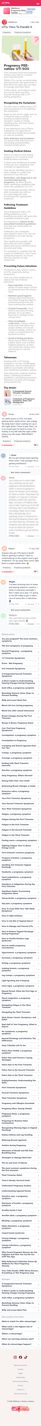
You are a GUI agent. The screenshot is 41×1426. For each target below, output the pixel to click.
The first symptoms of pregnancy (17, 646)
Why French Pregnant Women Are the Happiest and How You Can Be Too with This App (19, 1254)
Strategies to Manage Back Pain (16, 1158)
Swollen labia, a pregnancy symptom (19, 1215)
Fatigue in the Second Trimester (17, 830)
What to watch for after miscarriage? (19, 1321)
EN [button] (38, 4)
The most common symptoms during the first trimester (19, 1169)
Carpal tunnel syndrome (13, 1233)
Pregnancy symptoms (23, 32)
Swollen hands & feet (12, 1210)
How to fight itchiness (12, 916)
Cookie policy (20, 1377)
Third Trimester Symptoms (14, 1098)
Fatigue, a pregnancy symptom (16, 814)
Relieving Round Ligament (14, 1140)
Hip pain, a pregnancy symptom (17, 903)
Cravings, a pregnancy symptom (17, 758)
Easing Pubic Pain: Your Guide (16, 781)
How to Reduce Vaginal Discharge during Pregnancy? (17, 932)
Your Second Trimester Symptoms (18, 803)
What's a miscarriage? (12, 1334)
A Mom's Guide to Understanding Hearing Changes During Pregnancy (18, 682)
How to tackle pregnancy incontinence (13, 946)
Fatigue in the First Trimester (15, 824)
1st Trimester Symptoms (13, 658)
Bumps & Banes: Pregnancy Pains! (17, 723)
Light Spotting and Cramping (15, 980)
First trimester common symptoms (18, 853)
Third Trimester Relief (12, 1175)
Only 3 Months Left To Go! (14, 1045)
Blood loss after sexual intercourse (18, 711)
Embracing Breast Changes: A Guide (19, 786)
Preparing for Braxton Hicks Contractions (15, 1122)
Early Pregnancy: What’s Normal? (17, 775)
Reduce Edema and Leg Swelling (17, 1135)
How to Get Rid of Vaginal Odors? (17, 921)
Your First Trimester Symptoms (16, 798)
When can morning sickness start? (18, 1339)
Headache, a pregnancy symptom (17, 872)
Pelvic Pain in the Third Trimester (17, 1075)
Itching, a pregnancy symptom (16, 963)
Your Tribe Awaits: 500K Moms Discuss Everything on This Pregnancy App (20, 1272)
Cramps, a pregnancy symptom (16, 753)
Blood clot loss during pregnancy (17, 705)
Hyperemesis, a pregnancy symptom (19, 952)
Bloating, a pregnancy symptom (17, 1221)
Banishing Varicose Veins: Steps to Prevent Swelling (18, 694)
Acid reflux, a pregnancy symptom (18, 688)
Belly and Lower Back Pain (14, 700)
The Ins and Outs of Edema (14, 1163)
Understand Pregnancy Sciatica (16, 1186)
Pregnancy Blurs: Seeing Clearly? (17, 1108)
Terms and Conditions (20, 1381)
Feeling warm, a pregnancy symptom (19, 840)
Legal (21, 1373)
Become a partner (20, 1365)
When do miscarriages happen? (16, 1344)
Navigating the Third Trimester (16, 1012)
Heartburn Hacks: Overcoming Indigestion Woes (16, 892)
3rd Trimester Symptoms (13, 668)
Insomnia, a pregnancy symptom (17, 958)
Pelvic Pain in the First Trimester (17, 1065)
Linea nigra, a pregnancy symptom (18, 986)
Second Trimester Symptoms (15, 1093)
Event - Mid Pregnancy (12, 663)
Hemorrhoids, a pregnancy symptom (19, 898)
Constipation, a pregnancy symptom (19, 735)
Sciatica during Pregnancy (14, 1145)
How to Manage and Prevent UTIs (17, 926)
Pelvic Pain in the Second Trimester (18, 1070)
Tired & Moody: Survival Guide (16, 1180)
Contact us (20, 1390)
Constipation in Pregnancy (14, 740)
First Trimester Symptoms (14, 1087)
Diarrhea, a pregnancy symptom (17, 770)
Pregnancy (7, 32)
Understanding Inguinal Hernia (16, 1191)
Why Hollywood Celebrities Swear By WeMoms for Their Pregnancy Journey (19, 1263)
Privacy (20, 1385)
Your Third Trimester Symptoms (17, 809)
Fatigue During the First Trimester (17, 819)
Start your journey (30, 10)
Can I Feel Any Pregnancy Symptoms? (13, 729)
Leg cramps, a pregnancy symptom (18, 975)
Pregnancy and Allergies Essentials (18, 1103)
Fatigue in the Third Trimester (16, 835)
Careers (20, 1369)
